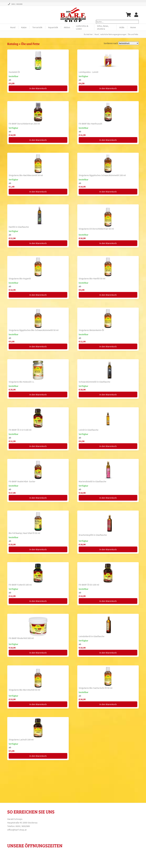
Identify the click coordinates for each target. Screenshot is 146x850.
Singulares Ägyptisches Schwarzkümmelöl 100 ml (102, 175)
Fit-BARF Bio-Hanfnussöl (90, 123)
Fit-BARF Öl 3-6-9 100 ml (20, 429)
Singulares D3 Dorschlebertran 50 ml (96, 228)
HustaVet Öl (14, 72)
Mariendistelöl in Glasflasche (92, 481)
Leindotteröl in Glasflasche (91, 636)
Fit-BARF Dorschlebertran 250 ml (24, 123)
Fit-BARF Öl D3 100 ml (89, 584)
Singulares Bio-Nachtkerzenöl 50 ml (26, 175)
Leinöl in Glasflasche (88, 429)
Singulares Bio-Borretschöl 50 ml (24, 689)
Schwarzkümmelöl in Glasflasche (94, 381)
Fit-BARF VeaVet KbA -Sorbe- (22, 481)
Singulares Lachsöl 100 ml (21, 739)
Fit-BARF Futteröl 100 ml (20, 584)
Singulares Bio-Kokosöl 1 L (21, 381)
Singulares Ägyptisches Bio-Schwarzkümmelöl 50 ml (33, 330)
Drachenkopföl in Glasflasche (93, 534)
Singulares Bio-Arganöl (20, 278)
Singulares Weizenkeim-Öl (91, 330)
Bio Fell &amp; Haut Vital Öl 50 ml (24, 533)
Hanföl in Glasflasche (19, 226)
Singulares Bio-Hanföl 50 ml (92, 278)
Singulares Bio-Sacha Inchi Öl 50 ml (95, 687)
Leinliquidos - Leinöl (88, 72)
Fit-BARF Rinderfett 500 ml (21, 638)
